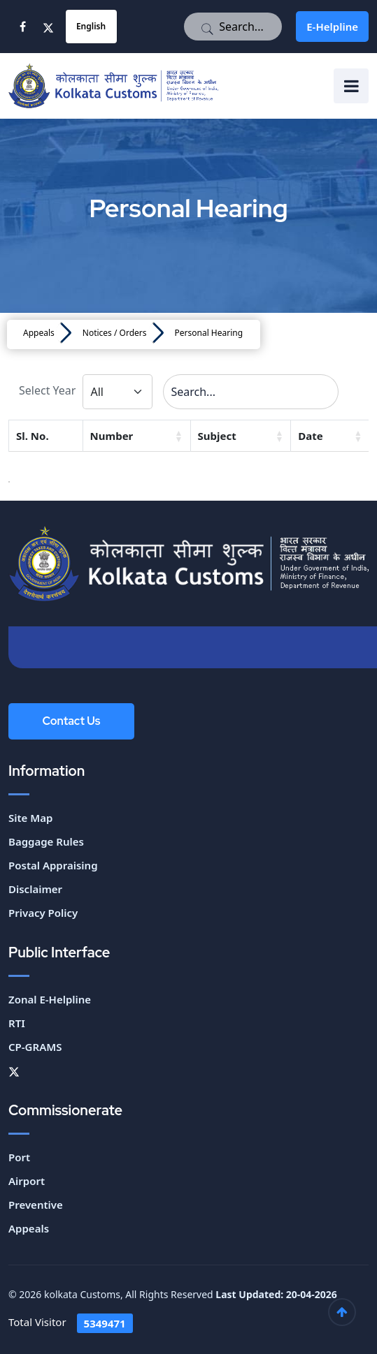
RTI (16, 1023)
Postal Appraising (53, 865)
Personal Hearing (209, 333)
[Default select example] (117, 391)
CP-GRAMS (35, 1047)
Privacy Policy (43, 913)
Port (19, 1157)
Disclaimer (35, 889)
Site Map (30, 818)
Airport (26, 1181)
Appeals (39, 333)
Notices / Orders (115, 333)
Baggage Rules (46, 841)
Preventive (35, 1205)
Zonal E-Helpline (49, 999)
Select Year (47, 390)
